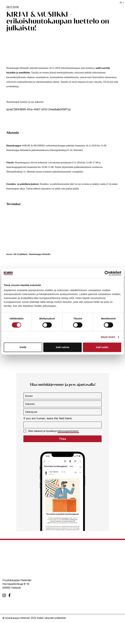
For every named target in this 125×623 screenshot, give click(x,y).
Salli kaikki (102, 347)
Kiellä (23, 347)
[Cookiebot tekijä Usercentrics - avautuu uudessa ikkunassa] (107, 273)
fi (121, 2)
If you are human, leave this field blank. (47, 418)
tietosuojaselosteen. (68, 431)
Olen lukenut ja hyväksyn (51, 431)
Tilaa (62, 438)
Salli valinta (62, 347)
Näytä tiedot (108, 337)
